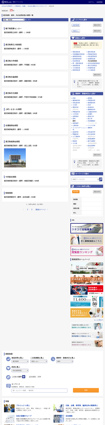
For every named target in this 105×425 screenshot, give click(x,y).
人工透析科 (76, 136)
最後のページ (41, 209)
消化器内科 (76, 103)
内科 (74, 98)
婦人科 (90, 118)
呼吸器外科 (76, 112)
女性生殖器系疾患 (94, 63)
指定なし (76, 31)
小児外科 (76, 114)
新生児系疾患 (92, 65)
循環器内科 (91, 103)
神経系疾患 (76, 52)
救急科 (75, 141)
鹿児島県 (76, 25)
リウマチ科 (91, 125)
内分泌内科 (91, 134)
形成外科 (91, 107)
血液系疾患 (76, 65)
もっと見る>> (98, 320)
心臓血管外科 (92, 112)
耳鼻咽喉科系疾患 (78, 54)
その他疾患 (91, 70)
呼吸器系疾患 (92, 54)
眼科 (74, 121)
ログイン (91, 2)
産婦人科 (91, 116)
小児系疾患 (76, 68)
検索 (86, 390)
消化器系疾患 (92, 56)
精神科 (90, 98)
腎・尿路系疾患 (78, 63)
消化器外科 (91, 132)
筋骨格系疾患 (77, 59)
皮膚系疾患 (91, 59)
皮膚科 (90, 114)
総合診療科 (91, 145)
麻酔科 (90, 128)
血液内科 (76, 132)
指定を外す (97, 25)
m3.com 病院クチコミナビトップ (37, 6)
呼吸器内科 (91, 100)
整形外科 (76, 107)
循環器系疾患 (77, 56)
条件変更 (75, 191)
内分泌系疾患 (92, 61)
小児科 (75, 105)
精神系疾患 (76, 70)
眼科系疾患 (91, 52)
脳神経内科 (76, 100)
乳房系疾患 (76, 61)
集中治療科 (91, 141)
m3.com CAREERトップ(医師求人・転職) (13, 6)
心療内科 (76, 125)
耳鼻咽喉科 (91, 121)
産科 (74, 118)
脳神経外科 (91, 109)
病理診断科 (91, 139)
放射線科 (76, 123)
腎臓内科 (76, 134)
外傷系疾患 (91, 68)
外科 (89, 105)
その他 (75, 143)
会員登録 (99, 2)
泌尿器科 (76, 116)
